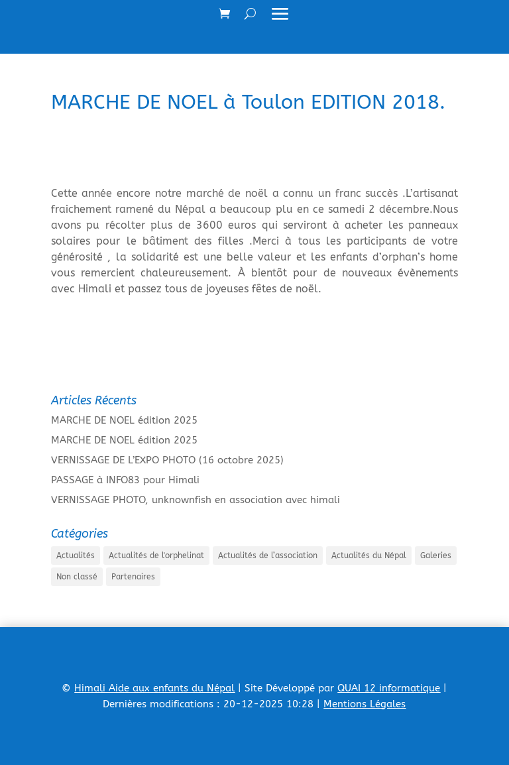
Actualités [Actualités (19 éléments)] (75, 555)
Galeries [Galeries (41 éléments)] (435, 555)
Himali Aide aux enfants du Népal (154, 688)
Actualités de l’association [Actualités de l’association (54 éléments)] (267, 555)
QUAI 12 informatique (388, 688)
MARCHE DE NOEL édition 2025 (124, 420)
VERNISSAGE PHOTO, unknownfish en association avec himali (195, 500)
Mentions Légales (364, 704)
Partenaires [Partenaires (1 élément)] (133, 576)
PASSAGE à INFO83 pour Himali (125, 480)
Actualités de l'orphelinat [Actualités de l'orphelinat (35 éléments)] (156, 555)
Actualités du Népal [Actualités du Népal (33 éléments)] (368, 555)
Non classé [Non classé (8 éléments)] (76, 576)
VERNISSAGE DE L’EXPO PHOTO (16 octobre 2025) (167, 460)
